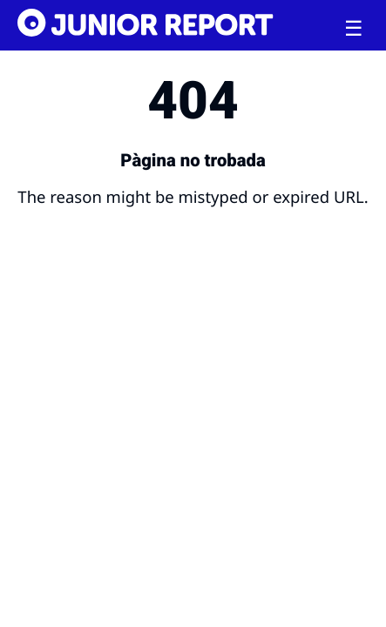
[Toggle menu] (354, 29)
